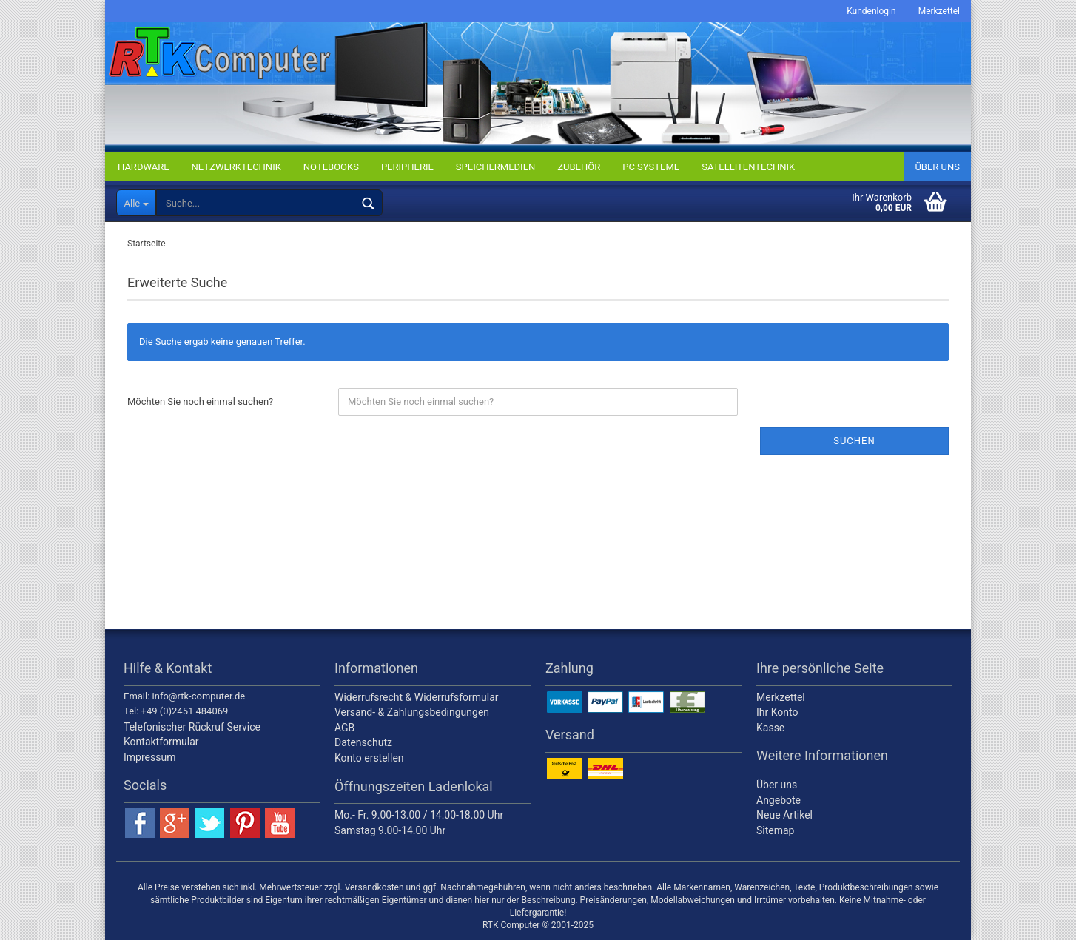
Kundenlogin (871, 11)
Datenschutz (363, 742)
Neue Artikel (784, 815)
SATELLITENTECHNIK (748, 166)
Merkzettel (939, 11)
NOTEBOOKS (331, 166)
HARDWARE (143, 166)
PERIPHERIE (407, 166)
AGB (344, 727)
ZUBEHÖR (578, 166)
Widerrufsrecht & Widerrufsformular (416, 697)
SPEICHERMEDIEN (495, 166)
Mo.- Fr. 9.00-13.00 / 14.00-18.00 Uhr (418, 815)
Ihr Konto (777, 712)
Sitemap (775, 830)
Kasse (770, 727)
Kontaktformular (161, 742)
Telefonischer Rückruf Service (192, 727)
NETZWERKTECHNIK (236, 166)
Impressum (149, 757)
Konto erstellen (369, 758)
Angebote (778, 800)
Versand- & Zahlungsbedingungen (411, 712)
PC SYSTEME (650, 166)
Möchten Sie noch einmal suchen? (200, 401)
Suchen (854, 440)
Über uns (937, 166)
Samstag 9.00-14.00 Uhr (389, 830)
